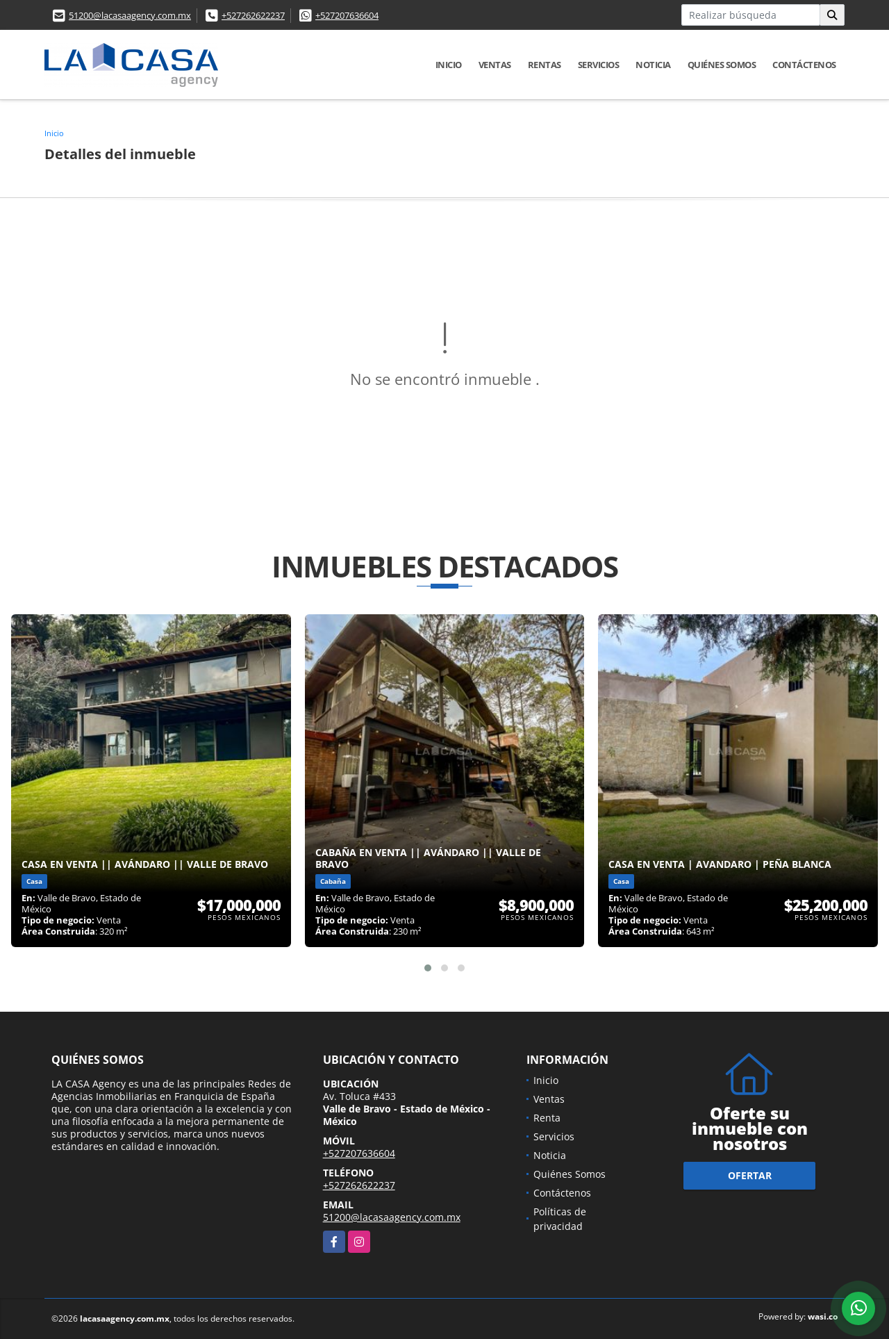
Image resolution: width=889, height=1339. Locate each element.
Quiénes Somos (722, 64)
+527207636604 (347, 15)
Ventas (495, 64)
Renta (546, 1117)
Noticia (653, 64)
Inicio (448, 64)
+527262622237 (253, 15)
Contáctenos (804, 64)
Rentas (544, 64)
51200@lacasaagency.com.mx (130, 15)
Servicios (599, 64)
